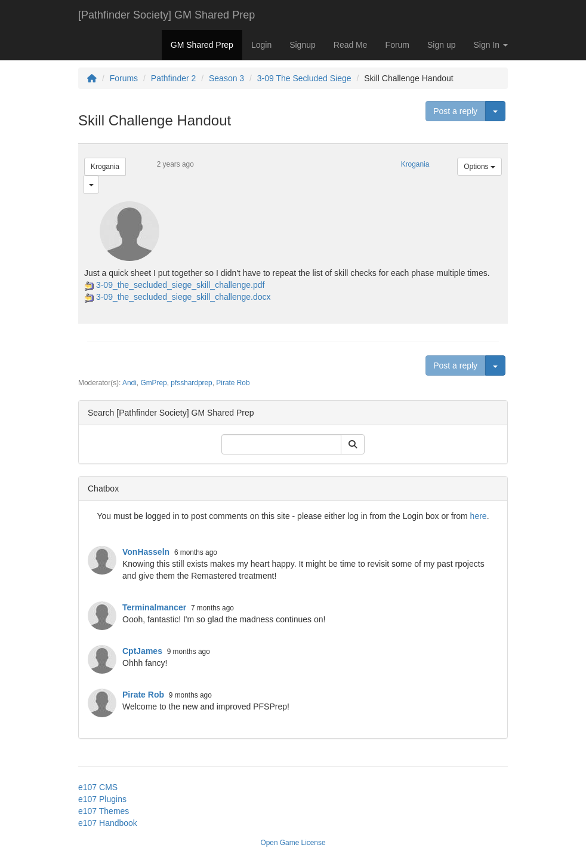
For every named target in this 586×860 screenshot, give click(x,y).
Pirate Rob (232, 383)
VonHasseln (145, 552)
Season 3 (226, 78)
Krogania (105, 166)
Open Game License (292, 842)
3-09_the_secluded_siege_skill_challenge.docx (183, 297)
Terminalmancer (154, 607)
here (478, 516)
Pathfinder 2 (173, 78)
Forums (124, 78)
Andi (129, 383)
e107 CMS (98, 787)
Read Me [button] (351, 45)
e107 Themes (103, 811)
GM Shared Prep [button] (202, 45)
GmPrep (153, 383)
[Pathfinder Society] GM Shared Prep (166, 15)
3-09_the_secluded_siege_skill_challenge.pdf (180, 285)
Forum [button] (397, 45)
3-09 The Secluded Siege (304, 78)
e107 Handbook (107, 823)
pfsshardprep (191, 383)
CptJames (142, 651)
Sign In (491, 45)
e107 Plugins (102, 799)
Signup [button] (302, 45)
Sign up (441, 45)
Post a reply (455, 111)
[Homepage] (92, 78)
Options (479, 166)
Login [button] (261, 45)
